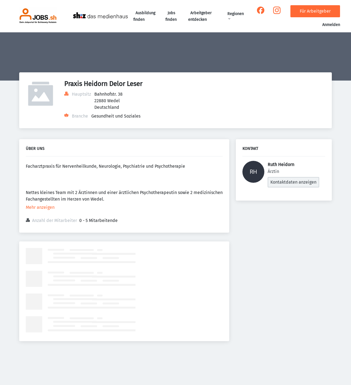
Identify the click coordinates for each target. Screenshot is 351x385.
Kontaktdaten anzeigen (293, 182)
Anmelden (331, 24)
